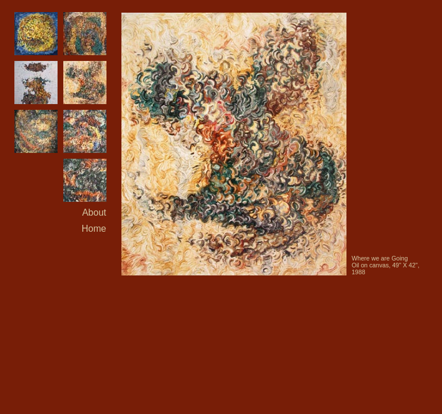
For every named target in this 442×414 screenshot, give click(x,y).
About (94, 212)
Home (94, 228)
